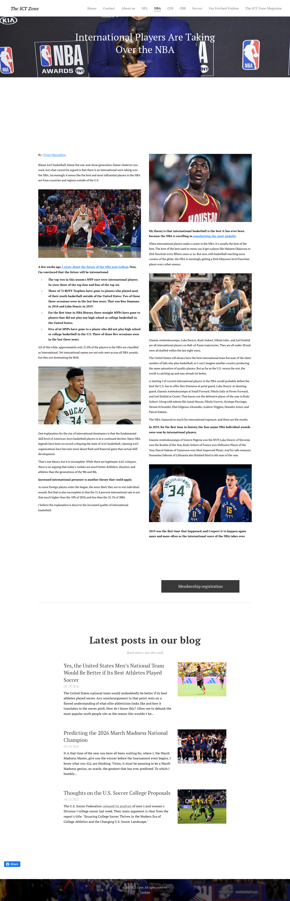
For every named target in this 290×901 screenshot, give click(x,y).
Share (12, 864)
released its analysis (117, 806)
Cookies (145, 892)
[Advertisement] (145, 107)
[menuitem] (81, 8)
